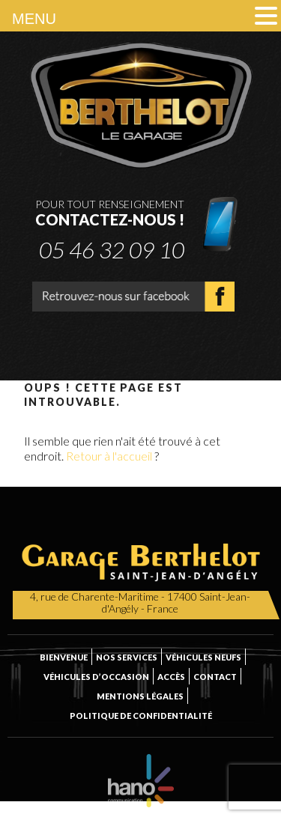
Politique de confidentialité (141, 715)
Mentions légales (140, 696)
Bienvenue (64, 657)
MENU (34, 18)
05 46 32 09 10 (111, 248)
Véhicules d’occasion (96, 676)
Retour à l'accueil (109, 456)
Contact (215, 676)
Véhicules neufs (203, 657)
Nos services (126, 657)
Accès (171, 676)
